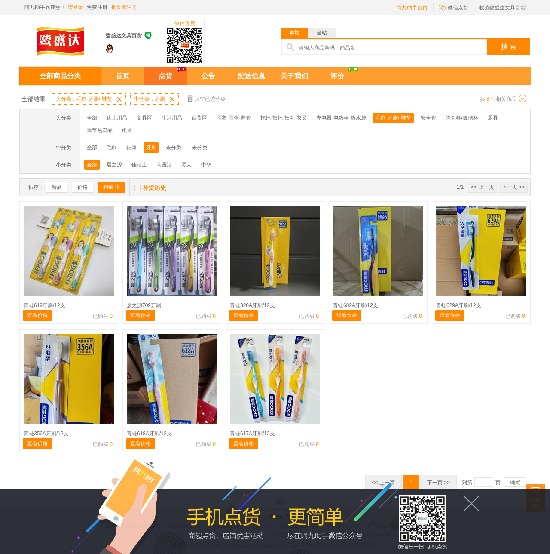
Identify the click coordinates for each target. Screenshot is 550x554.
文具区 (144, 118)
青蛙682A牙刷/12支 (355, 305)
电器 (127, 130)
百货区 (199, 118)
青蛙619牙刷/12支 (44, 305)
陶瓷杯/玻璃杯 (462, 118)
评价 (337, 76)
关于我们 (294, 76)
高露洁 (164, 165)
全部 (92, 118)
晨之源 (114, 165)
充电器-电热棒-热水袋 (341, 118)
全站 (322, 33)
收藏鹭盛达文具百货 (502, 8)
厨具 (493, 118)
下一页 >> (513, 187)
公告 (208, 76)
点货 (165, 76)
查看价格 (37, 315)
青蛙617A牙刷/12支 (252, 434)
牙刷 (151, 148)
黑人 (186, 165)
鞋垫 (131, 148)
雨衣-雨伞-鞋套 (234, 118)
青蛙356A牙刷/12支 (46, 434)
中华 (206, 165)
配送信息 (251, 76)
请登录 (75, 7)
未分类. (174, 148)
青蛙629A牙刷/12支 (458, 305)
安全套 (428, 118)
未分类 (200, 148)
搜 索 (508, 46)
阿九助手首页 (412, 8)
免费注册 (97, 7)
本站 (294, 33)
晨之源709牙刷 (144, 305)
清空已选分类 (206, 98)
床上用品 (117, 118)
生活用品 (172, 118)
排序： (36, 188)
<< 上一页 (482, 187)
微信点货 (453, 7)
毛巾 (112, 148)
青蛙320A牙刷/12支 (252, 305)
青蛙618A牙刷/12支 (149, 434)
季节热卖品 (100, 130)
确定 (515, 482)
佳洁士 (139, 165)
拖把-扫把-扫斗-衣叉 (283, 118)
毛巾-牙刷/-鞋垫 (393, 118)
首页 (122, 76)
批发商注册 (124, 7)
